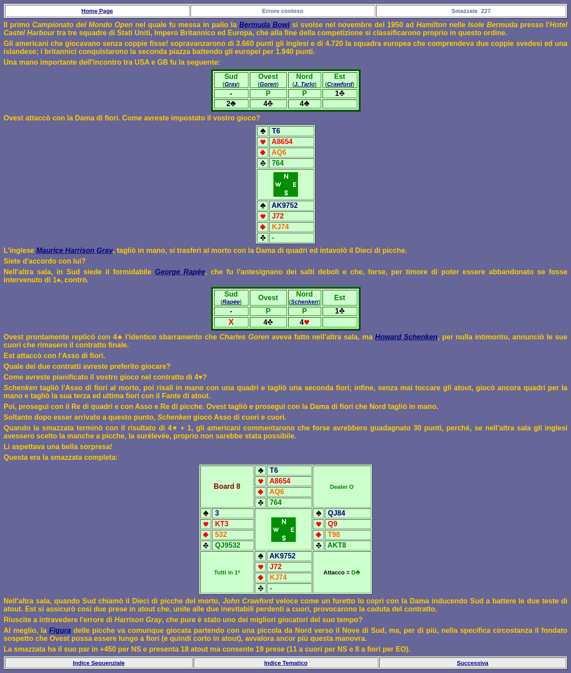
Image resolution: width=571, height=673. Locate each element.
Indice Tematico (285, 663)
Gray (231, 84)
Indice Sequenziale (98, 663)
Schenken (304, 301)
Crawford (339, 84)
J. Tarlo (304, 84)
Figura (60, 630)
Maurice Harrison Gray (74, 250)
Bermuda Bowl (264, 25)
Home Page (97, 11)
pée (199, 272)
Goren (268, 84)
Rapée (231, 301)
